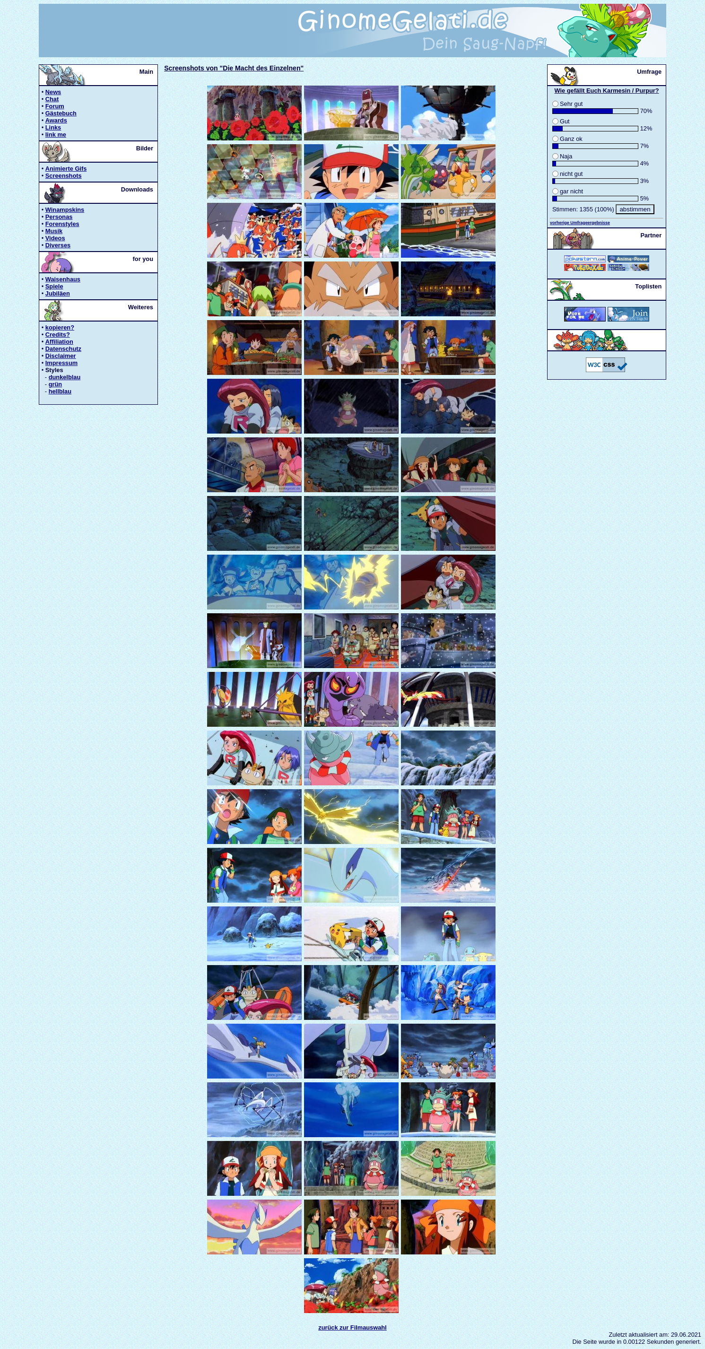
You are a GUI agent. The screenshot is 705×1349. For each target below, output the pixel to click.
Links (53, 127)
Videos (55, 238)
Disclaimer (60, 355)
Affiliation (59, 341)
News (53, 92)
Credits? (57, 334)
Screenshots (63, 175)
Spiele (54, 286)
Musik (53, 231)
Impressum (61, 362)
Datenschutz (63, 348)
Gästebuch (61, 113)
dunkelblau (65, 377)
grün (55, 384)
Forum (54, 106)
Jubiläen (57, 293)
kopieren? (59, 327)
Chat (52, 99)
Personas (59, 216)
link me (55, 134)
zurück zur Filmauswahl (352, 1327)
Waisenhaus (62, 279)
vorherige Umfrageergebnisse (580, 222)
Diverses (57, 245)
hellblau (60, 391)
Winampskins (64, 209)
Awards (56, 120)
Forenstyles (62, 223)
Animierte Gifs (66, 168)
